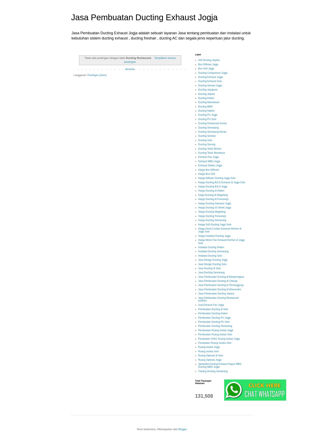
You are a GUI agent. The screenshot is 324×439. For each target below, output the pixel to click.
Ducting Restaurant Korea (212, 123)
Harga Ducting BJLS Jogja (212, 186)
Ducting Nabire (206, 110)
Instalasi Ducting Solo (210, 255)
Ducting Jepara (206, 94)
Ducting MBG (205, 106)
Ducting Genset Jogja (210, 85)
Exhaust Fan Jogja (208, 157)
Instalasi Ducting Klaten (211, 247)
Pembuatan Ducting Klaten (213, 313)
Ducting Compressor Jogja (212, 72)
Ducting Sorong (206, 144)
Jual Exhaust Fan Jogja (211, 304)
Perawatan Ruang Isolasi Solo (214, 342)
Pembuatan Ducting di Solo (213, 309)
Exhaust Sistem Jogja (210, 165)
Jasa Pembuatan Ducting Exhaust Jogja (144, 17)
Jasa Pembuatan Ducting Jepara (216, 293)
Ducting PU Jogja (207, 114)
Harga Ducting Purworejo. (212, 216)
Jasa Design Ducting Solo (212, 264)
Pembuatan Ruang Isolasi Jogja (215, 330)
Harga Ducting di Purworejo (213, 199)
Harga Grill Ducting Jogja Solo (214, 224)
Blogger (182, 429)
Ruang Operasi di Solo (210, 355)
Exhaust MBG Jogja (209, 161)
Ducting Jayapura (207, 89)
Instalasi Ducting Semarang (213, 251)
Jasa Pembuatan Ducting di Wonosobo (219, 289)
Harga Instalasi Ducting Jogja (214, 235)
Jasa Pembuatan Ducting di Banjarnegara (221, 276)
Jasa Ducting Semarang (211, 272)
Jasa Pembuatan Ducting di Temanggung (220, 285)
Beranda (130, 69)
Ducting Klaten (206, 98)
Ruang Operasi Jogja (210, 359)
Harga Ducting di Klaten (211, 190)
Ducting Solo (205, 140)
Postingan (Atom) (97, 75)
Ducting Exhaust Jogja (210, 77)
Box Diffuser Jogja (208, 64)
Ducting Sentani (207, 135)
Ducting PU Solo (207, 119)
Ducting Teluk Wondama (211, 152)
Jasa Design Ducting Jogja (213, 259)
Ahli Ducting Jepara (209, 60)
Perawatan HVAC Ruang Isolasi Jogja (219, 338)
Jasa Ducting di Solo (209, 268)
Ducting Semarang (208, 127)
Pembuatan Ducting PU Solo (214, 321)
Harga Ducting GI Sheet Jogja (214, 207)
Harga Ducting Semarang (212, 220)
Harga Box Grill (206, 174)
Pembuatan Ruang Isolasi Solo (215, 334)
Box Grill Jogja (206, 68)
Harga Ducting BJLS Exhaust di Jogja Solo (221, 182)
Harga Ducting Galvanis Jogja (214, 203)
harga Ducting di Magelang (213, 195)
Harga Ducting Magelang (212, 211)
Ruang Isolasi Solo (208, 351)
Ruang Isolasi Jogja (209, 347)
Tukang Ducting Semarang (213, 371)
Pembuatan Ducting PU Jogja (214, 317)
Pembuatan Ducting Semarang (215, 326)
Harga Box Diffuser (208, 169)
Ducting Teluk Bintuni (209, 148)
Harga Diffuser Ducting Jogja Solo (217, 178)
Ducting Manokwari (208, 102)
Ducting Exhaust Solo (210, 81)
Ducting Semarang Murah (212, 131)
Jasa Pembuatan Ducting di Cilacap (217, 281)
